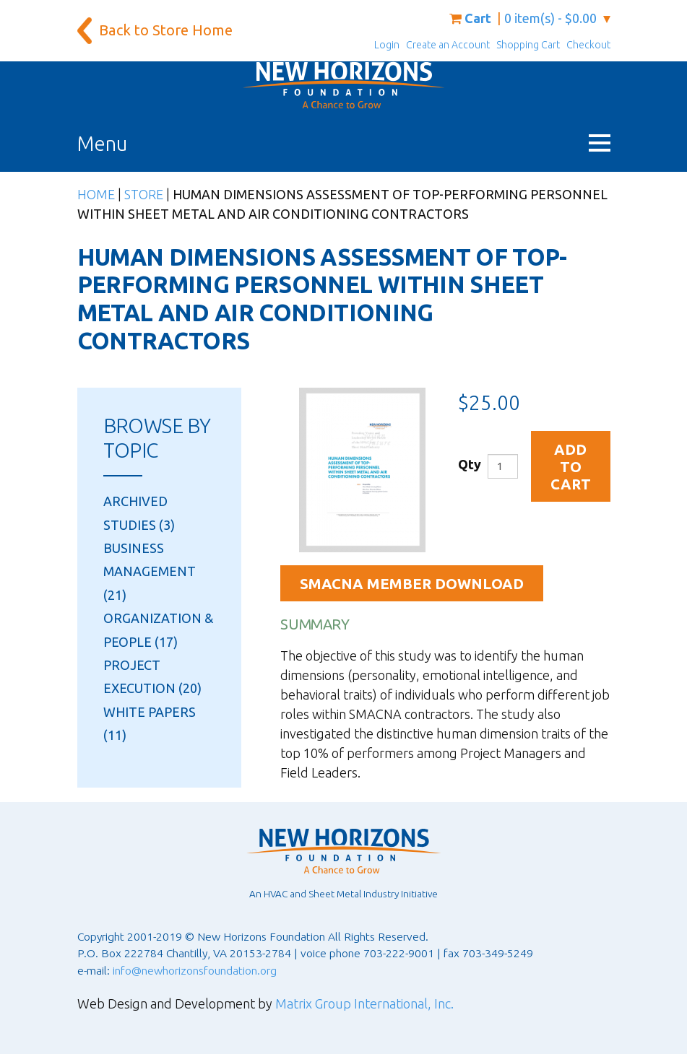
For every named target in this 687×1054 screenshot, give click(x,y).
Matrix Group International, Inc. (364, 1003)
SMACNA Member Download (412, 583)
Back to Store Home (166, 30)
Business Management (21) (149, 571)
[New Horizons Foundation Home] (343, 85)
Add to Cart (570, 467)
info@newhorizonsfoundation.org (195, 970)
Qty (469, 464)
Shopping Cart (528, 45)
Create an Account (448, 45)
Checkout (588, 45)
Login (386, 45)
